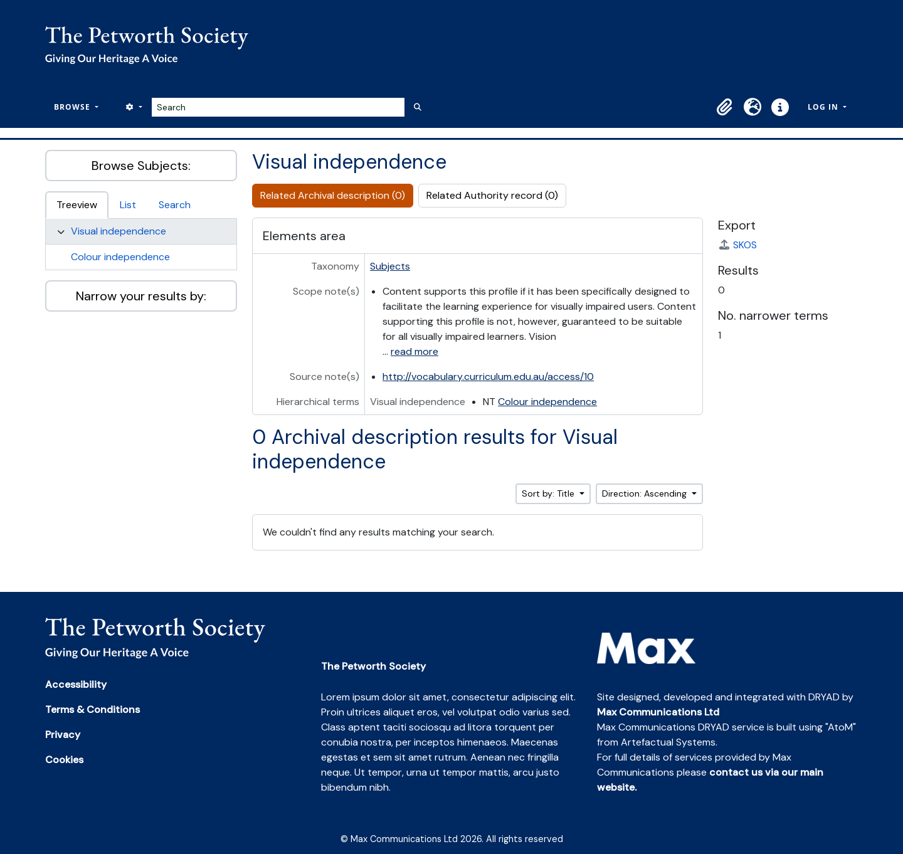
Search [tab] (175, 204)
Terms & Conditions (92, 709)
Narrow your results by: (141, 296)
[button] (725, 107)
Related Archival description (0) (332, 195)
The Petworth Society (373, 666)
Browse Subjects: (141, 165)
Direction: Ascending (645, 493)
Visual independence (118, 231)
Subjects (390, 266)
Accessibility (76, 684)
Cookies (64, 759)
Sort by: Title (549, 493)
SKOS (737, 244)
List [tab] (128, 204)
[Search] (278, 107)
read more (414, 351)
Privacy (62, 734)
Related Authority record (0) (492, 195)
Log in (824, 107)
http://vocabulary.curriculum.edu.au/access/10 (488, 376)
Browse (73, 107)
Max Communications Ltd (658, 712)
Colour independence (120, 256)
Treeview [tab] (76, 204)
